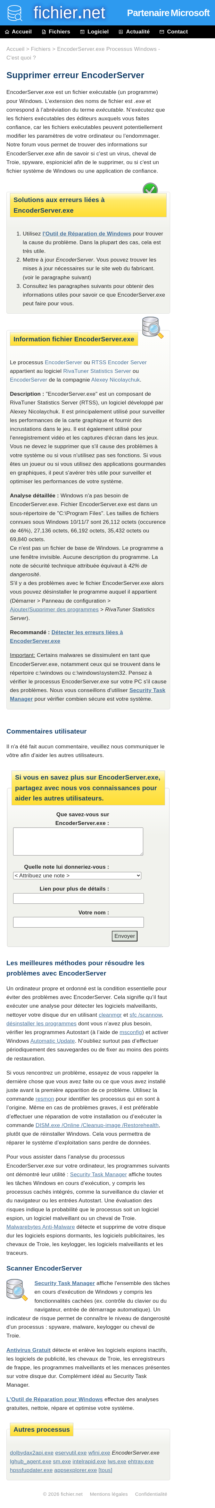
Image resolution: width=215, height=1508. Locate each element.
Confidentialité (151, 1494)
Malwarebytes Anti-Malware (40, 1227)
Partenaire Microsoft (168, 13)
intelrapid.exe (89, 1461)
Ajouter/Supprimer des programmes (54, 609)
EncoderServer (28, 380)
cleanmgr (110, 1015)
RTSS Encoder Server (119, 362)
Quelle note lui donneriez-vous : (66, 867)
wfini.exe (99, 1453)
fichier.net (72, 1494)
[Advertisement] (196, 184)
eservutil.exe (71, 1453)
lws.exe (117, 1461)
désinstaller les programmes (41, 1024)
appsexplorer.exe (75, 1470)
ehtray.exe (141, 1461)
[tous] (105, 1470)
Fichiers (55, 32)
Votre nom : (94, 913)
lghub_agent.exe (30, 1461)
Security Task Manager (98, 1174)
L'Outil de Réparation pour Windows (54, 1399)
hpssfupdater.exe (31, 1470)
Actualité (134, 32)
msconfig (131, 1032)
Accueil (18, 32)
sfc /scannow (146, 1015)
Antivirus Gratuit (28, 1350)
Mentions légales (109, 1494)
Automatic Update (52, 1041)
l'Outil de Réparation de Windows (87, 234)
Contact (173, 32)
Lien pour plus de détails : (74, 889)
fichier (64, 13)
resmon (45, 1099)
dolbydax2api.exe (32, 1453)
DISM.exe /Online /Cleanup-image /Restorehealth (97, 1125)
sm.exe (62, 1461)
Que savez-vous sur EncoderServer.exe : (82, 818)
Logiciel (94, 32)
